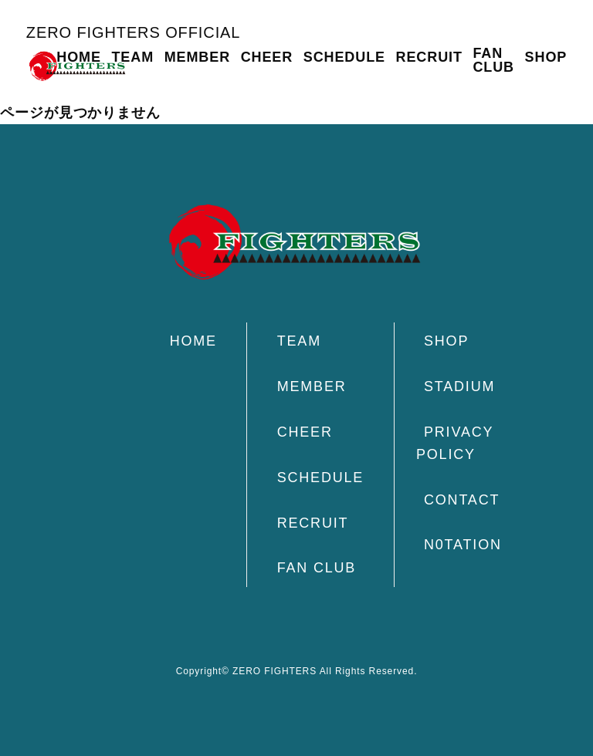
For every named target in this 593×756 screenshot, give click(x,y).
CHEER (267, 57)
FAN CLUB (493, 60)
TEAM (132, 57)
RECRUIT (429, 57)
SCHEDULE (344, 57)
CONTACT (462, 500)
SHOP (546, 57)
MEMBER (197, 57)
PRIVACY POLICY (454, 443)
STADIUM (459, 386)
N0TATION (463, 544)
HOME (78, 57)
